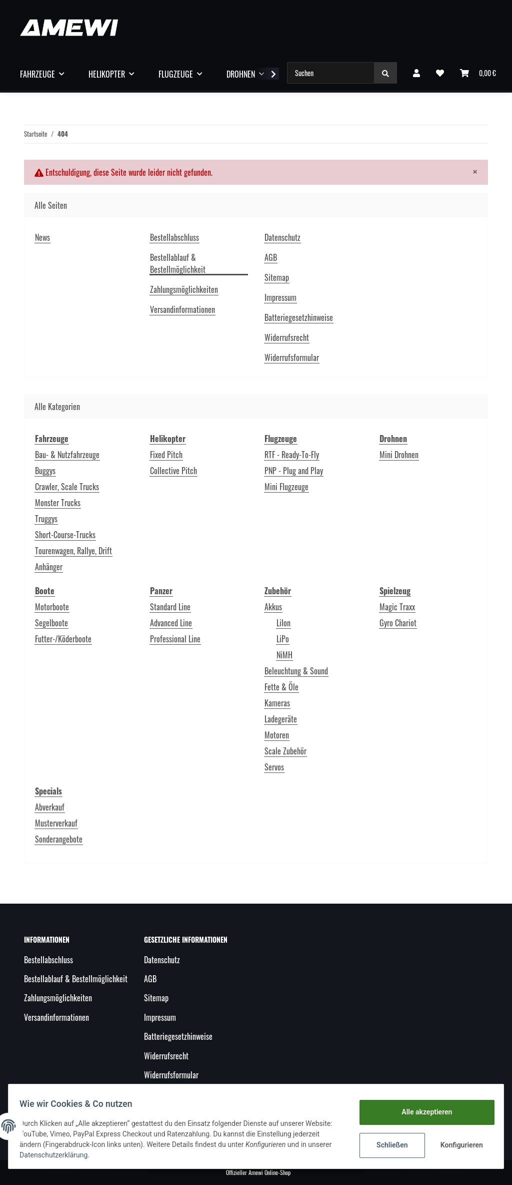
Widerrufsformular (291, 357)
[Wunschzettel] (440, 73)
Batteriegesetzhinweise (298, 317)
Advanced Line (171, 623)
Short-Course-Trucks (65, 535)
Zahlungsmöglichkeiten (184, 289)
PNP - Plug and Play (293, 471)
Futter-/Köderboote (63, 639)
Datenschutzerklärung (91, 1155)
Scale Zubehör (285, 751)
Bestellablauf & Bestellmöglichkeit (178, 263)
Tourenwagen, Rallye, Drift (73, 551)
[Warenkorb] (478, 73)
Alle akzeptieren (421, 1112)
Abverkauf (49, 807)
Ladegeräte (280, 719)
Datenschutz (282, 237)
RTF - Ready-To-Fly (291, 455)
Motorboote (52, 607)
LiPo (282, 639)
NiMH (284, 655)
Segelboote (51, 623)
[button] (416, 73)
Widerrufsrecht (286, 337)
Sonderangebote (58, 839)
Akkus (273, 607)
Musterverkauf (56, 823)
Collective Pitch (173, 471)
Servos (274, 767)
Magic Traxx (397, 607)
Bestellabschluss (174, 237)
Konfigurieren (457, 1145)
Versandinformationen (182, 309)
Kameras (277, 703)
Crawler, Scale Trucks (67, 487)
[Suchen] (330, 73)
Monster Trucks (57, 503)
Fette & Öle (281, 687)
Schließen (387, 1145)
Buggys (45, 471)
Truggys (46, 519)
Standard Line (170, 607)
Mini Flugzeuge (286, 487)
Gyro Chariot (398, 623)
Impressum (280, 297)
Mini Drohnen (399, 455)
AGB (270, 257)
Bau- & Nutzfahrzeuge (67, 455)
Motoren (276, 735)
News (42, 237)
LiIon (283, 623)
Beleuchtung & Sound (296, 671)
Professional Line (175, 639)
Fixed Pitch (166, 455)
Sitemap (276, 277)
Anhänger (48, 567)
